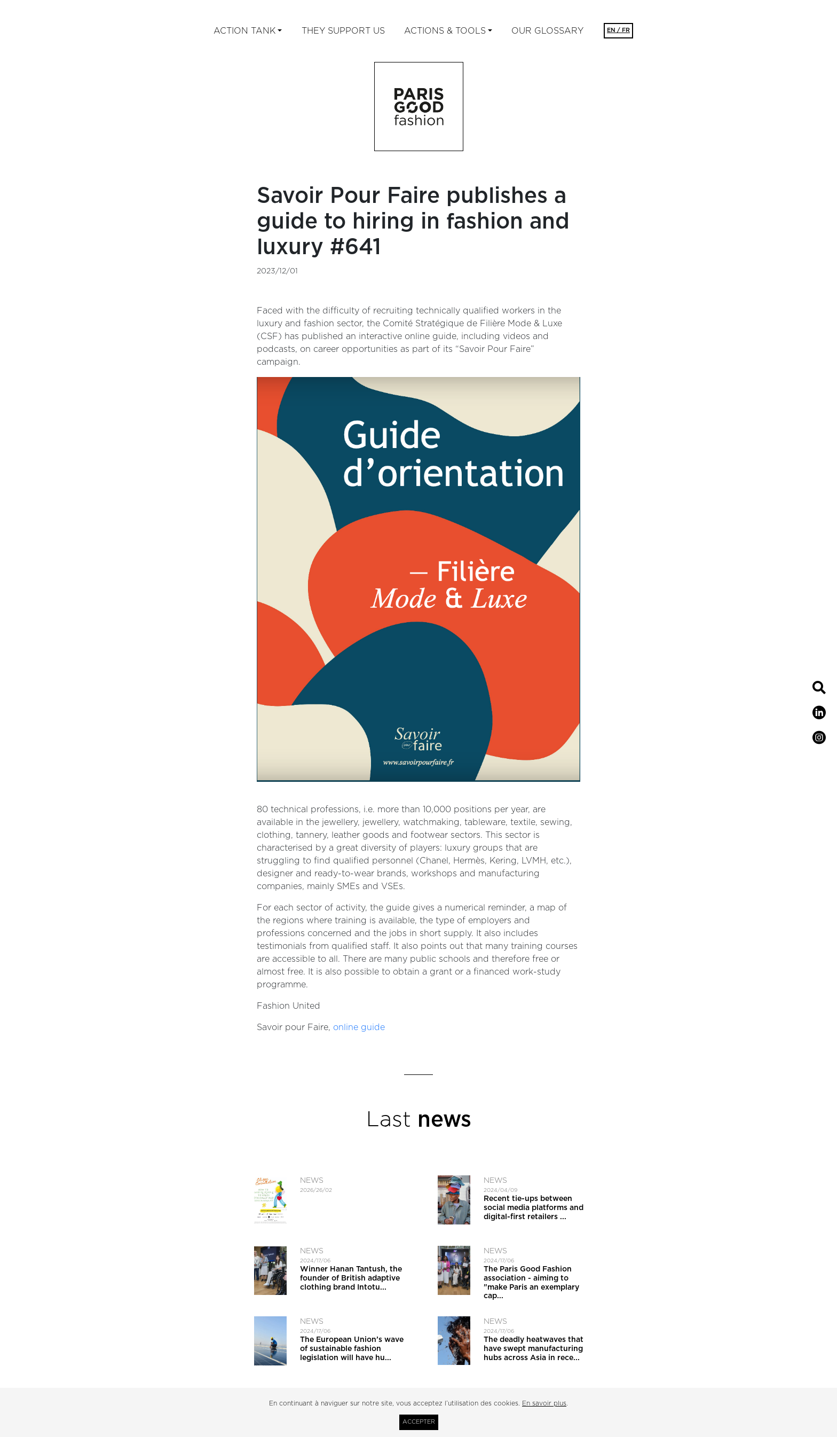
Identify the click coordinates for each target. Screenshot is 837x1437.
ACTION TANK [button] (244, 31)
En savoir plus (544, 1403)
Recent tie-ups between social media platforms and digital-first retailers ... (533, 1208)
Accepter (418, 1422)
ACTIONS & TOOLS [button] (445, 31)
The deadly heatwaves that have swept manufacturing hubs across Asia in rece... (533, 1349)
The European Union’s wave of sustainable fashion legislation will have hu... (352, 1349)
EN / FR (618, 30)
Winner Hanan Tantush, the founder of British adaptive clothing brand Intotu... (351, 1278)
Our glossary (547, 31)
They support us (343, 31)
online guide (359, 1027)
